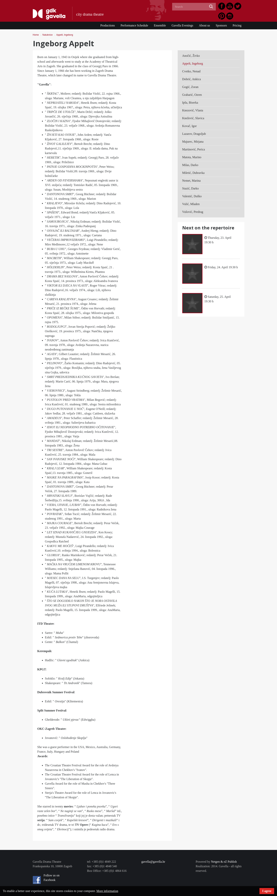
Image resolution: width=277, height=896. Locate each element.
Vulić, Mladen (191, 204)
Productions (107, 25)
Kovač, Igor (189, 126)
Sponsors (221, 25)
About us (204, 25)
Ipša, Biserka (190, 102)
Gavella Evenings (182, 25)
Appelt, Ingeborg (64, 35)
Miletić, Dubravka (193, 172)
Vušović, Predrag (192, 211)
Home (36, 35)
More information (107, 891)
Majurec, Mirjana (193, 141)
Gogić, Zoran (190, 87)
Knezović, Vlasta (192, 110)
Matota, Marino (191, 157)
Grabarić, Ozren (192, 94)
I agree (266, 891)
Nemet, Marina (191, 180)
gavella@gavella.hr (153, 861)
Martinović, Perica (193, 149)
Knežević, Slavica (193, 118)
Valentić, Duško (192, 196)
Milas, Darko (190, 165)
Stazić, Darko (190, 188)
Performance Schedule (134, 25)
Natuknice (48, 35)
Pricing (237, 25)
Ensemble (160, 25)
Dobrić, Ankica (191, 79)
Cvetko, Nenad (191, 71)
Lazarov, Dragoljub (194, 133)
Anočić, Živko (191, 55)
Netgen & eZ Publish (224, 861)
